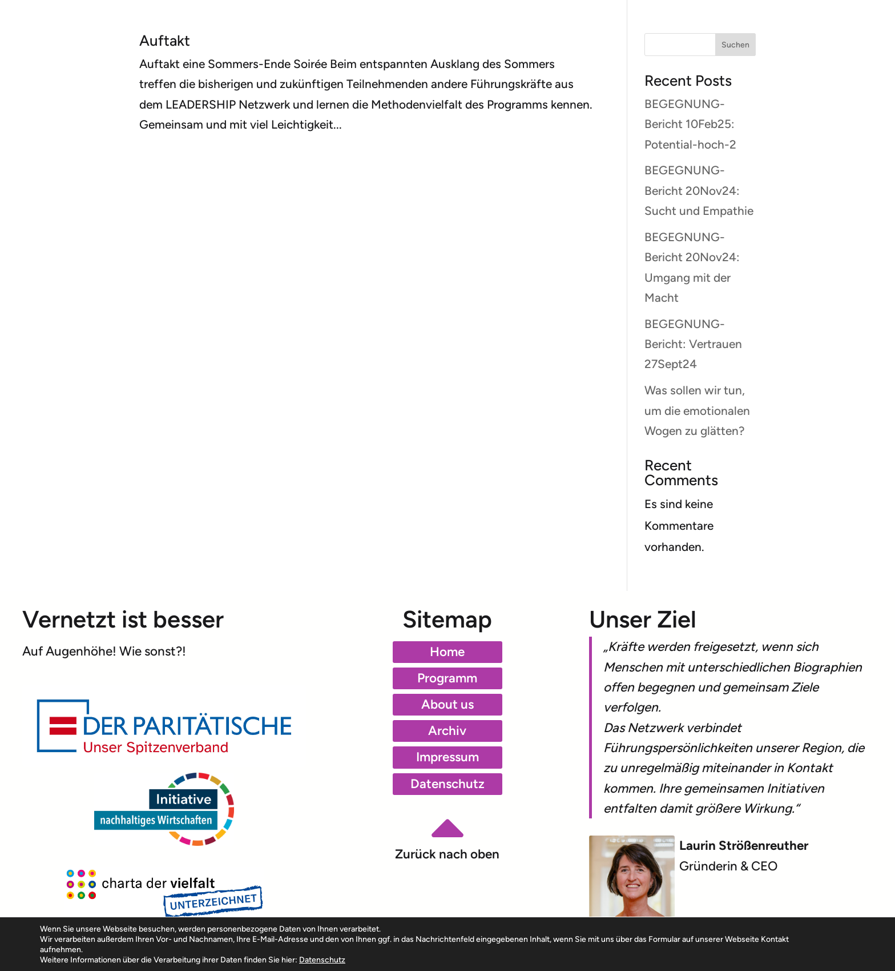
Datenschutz (447, 784)
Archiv (447, 730)
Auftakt (164, 40)
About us (447, 704)
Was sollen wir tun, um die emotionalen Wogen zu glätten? (697, 410)
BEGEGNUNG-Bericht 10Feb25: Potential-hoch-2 (690, 124)
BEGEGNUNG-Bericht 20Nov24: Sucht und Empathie (698, 190)
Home (447, 652)
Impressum (447, 757)
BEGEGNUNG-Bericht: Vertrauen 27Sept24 (693, 344)
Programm (447, 678)
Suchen (735, 45)
